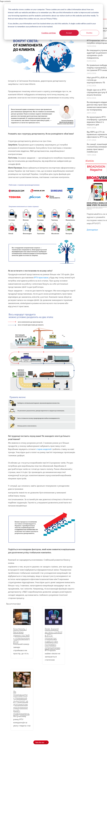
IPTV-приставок (41, 277)
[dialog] (53, 22)
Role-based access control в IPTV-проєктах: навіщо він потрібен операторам (41, 638)
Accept (69, 33)
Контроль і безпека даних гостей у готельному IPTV (17, 635)
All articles (90, 160)
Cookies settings (48, 33)
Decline (89, 33)
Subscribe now (39, 678)
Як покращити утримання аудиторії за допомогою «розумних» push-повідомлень (64, 640)
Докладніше (92, 229)
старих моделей (43, 449)
